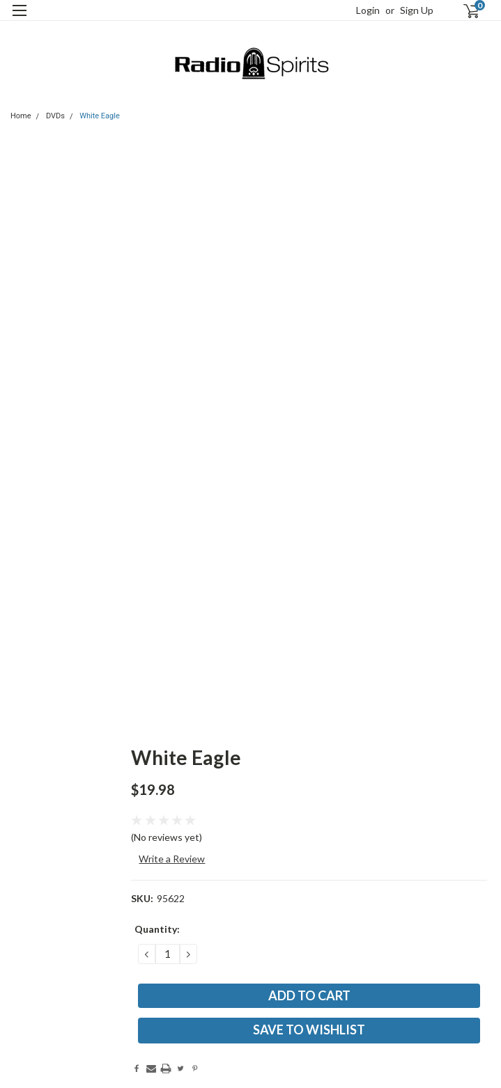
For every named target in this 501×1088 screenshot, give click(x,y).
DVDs (55, 115)
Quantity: (157, 929)
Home (20, 115)
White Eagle (99, 115)
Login (368, 10)
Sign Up (416, 10)
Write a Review (172, 859)
